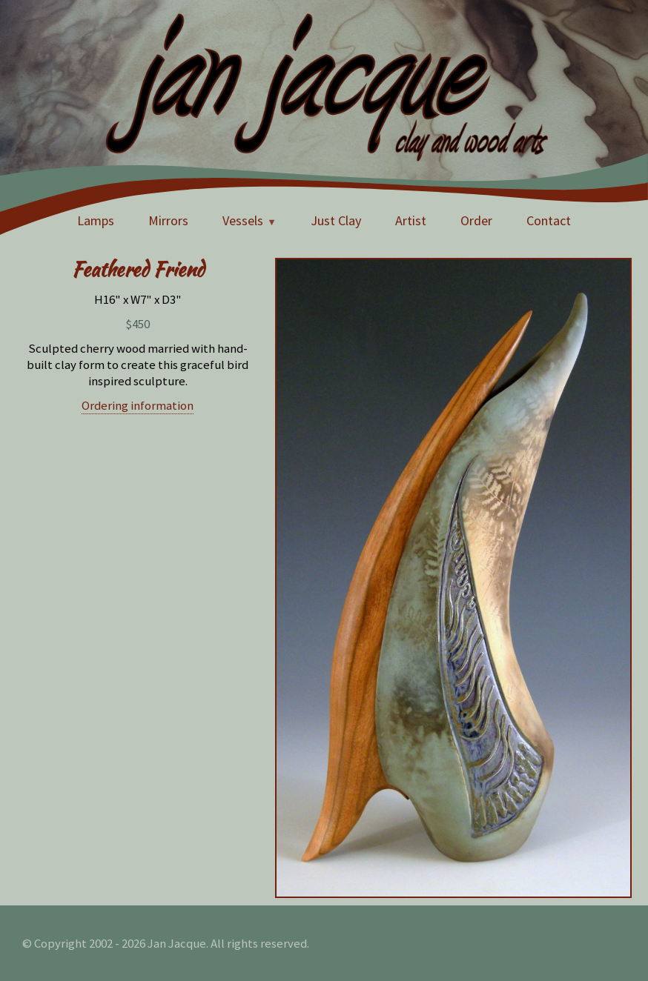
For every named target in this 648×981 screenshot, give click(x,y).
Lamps (95, 220)
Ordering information (138, 405)
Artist (410, 220)
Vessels (242, 220)
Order (476, 220)
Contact (548, 220)
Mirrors (168, 220)
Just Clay (336, 220)
